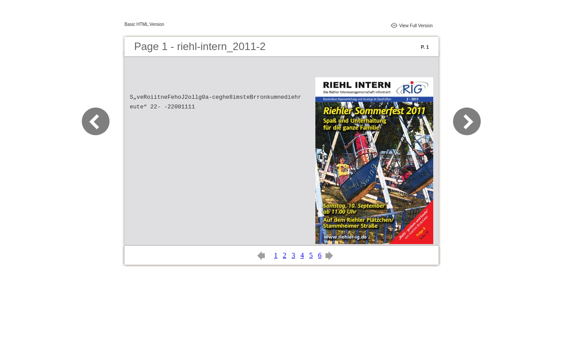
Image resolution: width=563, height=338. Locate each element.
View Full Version (416, 25)
